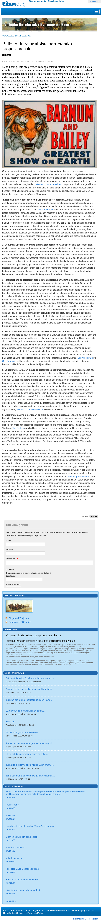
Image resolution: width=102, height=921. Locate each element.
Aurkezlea (50, 817)
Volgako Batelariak (16, 36)
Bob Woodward (85, 358)
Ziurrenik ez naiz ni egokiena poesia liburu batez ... (30, 689)
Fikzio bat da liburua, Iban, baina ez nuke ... (27, 754)
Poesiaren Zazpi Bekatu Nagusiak (50, 871)
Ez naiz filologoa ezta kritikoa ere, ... (23, 732)
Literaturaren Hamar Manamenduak (50, 892)
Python (40, 913)
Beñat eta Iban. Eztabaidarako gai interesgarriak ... (30, 775)
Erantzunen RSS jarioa (20, 622)
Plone (30, 913)
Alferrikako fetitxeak (50, 849)
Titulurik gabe (50, 806)
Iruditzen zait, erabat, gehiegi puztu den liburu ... (29, 700)
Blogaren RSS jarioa (19, 618)
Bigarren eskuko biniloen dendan (50, 839)
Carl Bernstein (9, 361)
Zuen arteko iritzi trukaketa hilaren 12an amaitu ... (30, 765)
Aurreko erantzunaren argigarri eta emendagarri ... (30, 743)
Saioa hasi (94, 2)
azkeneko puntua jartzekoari (49, 184)
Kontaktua (93, 919)
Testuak (93, 516)
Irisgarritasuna (79, 919)
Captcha (10, 569)
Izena (8, 540)
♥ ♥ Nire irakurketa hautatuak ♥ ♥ (50, 881)
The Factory (18, 428)
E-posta (9, 549)
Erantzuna (12, 558)
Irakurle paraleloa (50, 860)
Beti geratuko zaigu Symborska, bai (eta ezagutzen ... (31, 678)
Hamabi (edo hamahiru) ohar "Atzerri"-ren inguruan (50, 828)
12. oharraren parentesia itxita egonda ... (25, 710)
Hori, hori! (10, 721)
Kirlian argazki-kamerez (79, 476)
